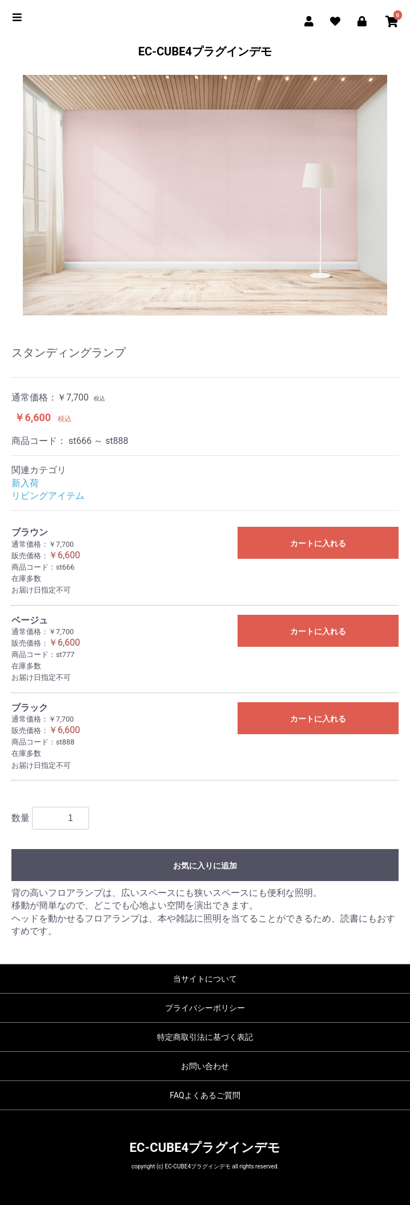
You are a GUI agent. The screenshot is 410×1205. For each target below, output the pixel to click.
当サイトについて (205, 978)
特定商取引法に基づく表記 (205, 1037)
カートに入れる (318, 543)
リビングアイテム (48, 495)
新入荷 (25, 483)
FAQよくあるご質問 (205, 1095)
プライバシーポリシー (205, 1007)
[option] (205, 195)
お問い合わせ (205, 1066)
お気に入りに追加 (205, 865)
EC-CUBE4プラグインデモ (205, 51)
